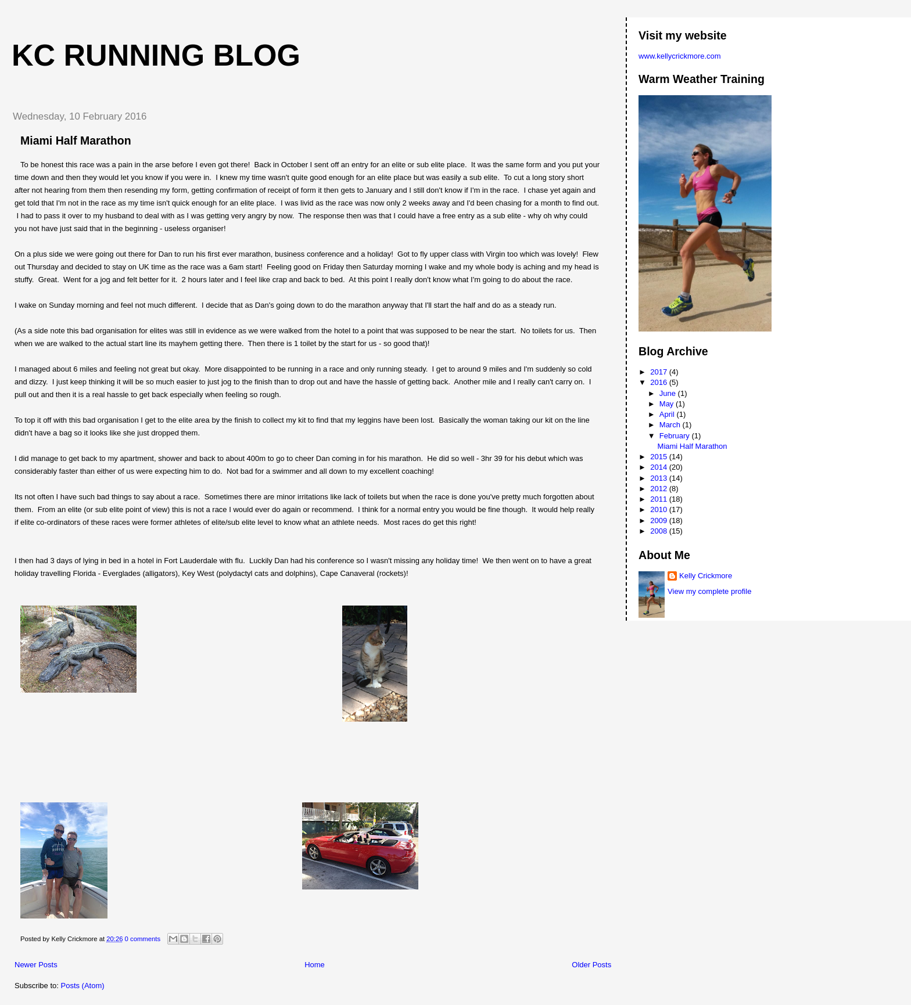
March (671, 424)
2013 (659, 478)
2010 (659, 509)
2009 (659, 520)
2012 (659, 488)
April (668, 414)
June (668, 393)
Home (314, 964)
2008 (659, 531)
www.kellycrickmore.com (680, 56)
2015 (659, 456)
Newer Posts (36, 964)
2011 (659, 499)
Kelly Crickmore (705, 575)
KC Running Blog (156, 55)
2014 (659, 467)
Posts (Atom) (83, 985)
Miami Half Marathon (75, 140)
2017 (659, 372)
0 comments (143, 938)
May (667, 403)
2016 (659, 382)
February (675, 435)
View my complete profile (709, 591)
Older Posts (591, 964)
